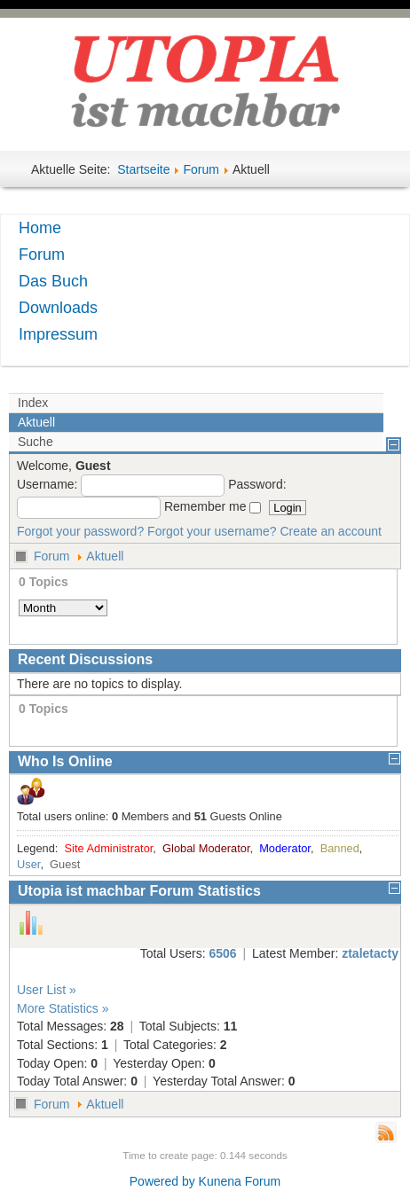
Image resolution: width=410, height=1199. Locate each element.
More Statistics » (62, 1008)
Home (40, 228)
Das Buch (53, 281)
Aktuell (104, 556)
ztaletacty (370, 953)
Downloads (58, 308)
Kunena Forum (240, 1181)
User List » (46, 990)
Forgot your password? (80, 531)
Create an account (331, 531)
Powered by (162, 1181)
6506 (222, 953)
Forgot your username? (212, 531)
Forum (200, 169)
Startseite (143, 169)
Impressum (58, 334)
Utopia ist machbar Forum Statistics (139, 890)
